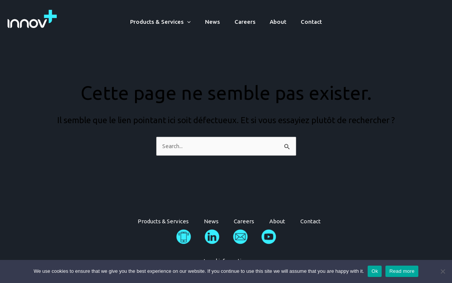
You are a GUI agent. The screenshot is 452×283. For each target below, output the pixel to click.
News (215, 22)
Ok (374, 271)
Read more (402, 271)
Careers (245, 22)
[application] (193, 22)
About (275, 22)
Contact (305, 22)
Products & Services (167, 22)
